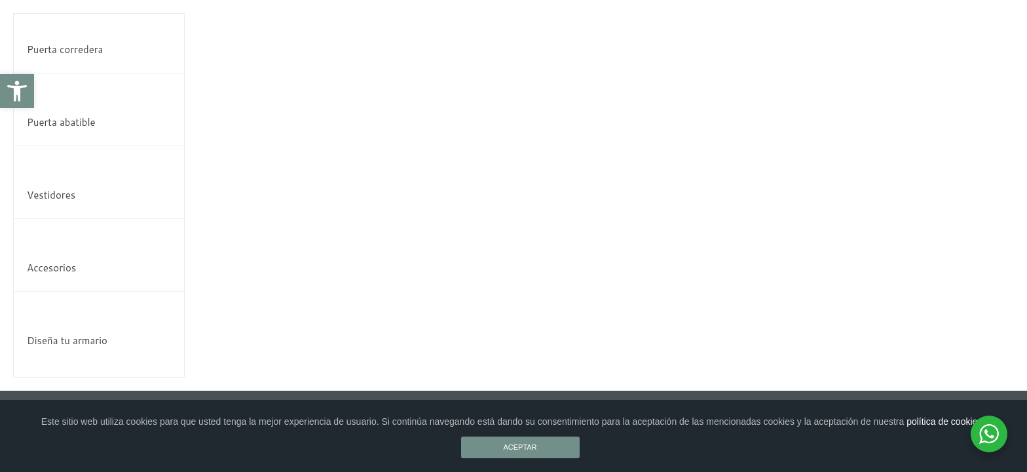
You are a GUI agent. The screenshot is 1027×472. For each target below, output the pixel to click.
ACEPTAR (519, 447)
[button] (17, 91)
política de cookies (944, 421)
